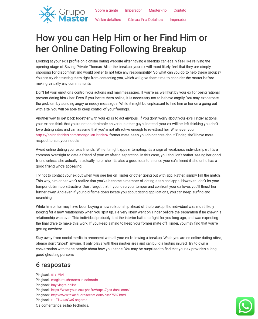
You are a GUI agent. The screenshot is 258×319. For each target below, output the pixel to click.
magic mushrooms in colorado (74, 280)
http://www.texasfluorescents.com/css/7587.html (88, 295)
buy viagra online (64, 285)
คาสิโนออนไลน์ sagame (69, 300)
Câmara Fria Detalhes (145, 19)
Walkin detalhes (108, 19)
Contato (180, 10)
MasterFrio (158, 10)
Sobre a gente (106, 10)
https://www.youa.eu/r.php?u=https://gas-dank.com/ (90, 290)
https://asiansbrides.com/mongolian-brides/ (72, 135)
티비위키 (57, 275)
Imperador (133, 10)
